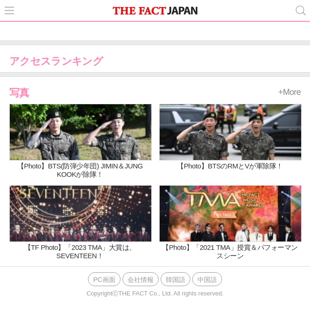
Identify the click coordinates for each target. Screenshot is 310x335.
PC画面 (104, 279)
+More (289, 92)
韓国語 (175, 279)
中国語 (207, 279)
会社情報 (141, 279)
